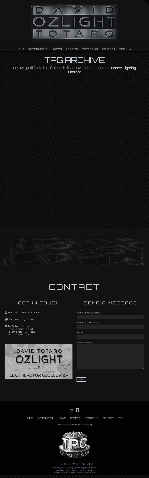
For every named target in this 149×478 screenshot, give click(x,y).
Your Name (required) (110, 315)
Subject (110, 334)
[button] (146, 2)
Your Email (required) (110, 324)
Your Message (110, 344)
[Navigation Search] (130, 48)
